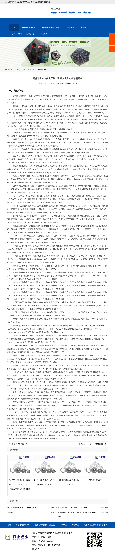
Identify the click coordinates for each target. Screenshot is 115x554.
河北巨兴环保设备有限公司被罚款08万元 (70, 470)
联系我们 (83, 27)
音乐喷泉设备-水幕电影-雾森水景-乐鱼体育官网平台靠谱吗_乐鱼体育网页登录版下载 (23, 11)
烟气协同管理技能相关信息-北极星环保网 (21, 507)
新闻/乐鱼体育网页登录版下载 (23, 34)
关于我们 (70, 27)
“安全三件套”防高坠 (95, 468)
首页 (13, 27)
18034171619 (46, 537)
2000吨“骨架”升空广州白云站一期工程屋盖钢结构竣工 (44, 470)
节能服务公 (11, 512)
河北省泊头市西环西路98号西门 (50, 545)
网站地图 (44, 34)
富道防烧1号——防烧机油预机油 (94, 444)
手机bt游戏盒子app (21, 444)
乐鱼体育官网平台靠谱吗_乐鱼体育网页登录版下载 (32, 2)
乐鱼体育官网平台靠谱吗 (51, 27)
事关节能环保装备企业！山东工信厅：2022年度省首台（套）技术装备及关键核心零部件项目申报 (19, 474)
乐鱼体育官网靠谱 (28, 27)
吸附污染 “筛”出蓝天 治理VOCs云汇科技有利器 (74, 507)
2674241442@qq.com (45, 541)
